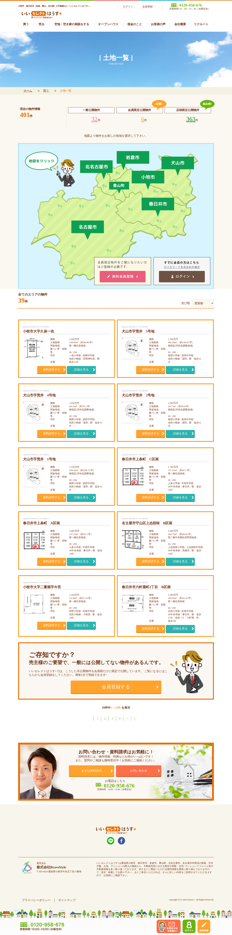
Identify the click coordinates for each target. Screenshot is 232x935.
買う (46, 90)
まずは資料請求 (91, 770)
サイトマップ (67, 900)
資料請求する (51, 369)
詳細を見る (81, 369)
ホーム (28, 90)
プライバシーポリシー (36, 900)
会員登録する (116, 686)
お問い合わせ (138, 770)
